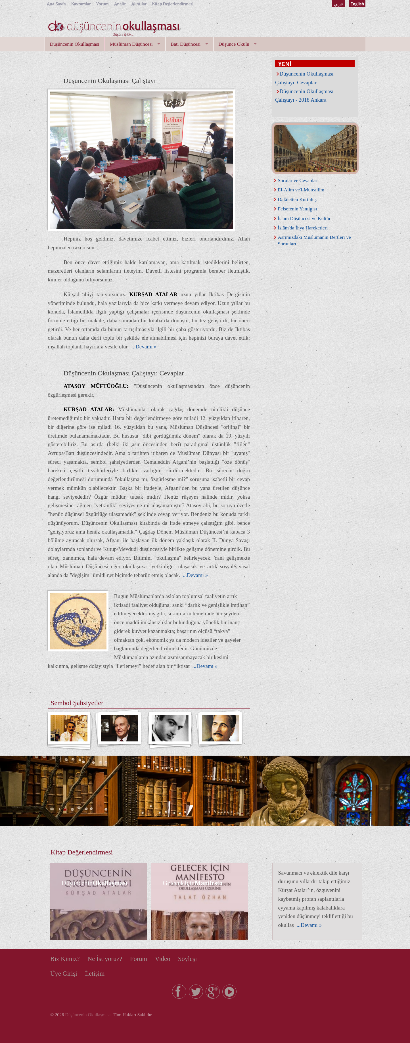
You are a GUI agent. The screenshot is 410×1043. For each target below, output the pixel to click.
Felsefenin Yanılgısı (297, 209)
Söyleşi (190, 959)
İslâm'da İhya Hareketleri (303, 228)
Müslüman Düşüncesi (132, 44)
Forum (140, 959)
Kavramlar (81, 4)
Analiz (121, 4)
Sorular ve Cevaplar (298, 180)
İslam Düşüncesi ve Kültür (304, 218)
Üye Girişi (64, 974)
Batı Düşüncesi (187, 44)
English (357, 4)
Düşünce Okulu (236, 44)
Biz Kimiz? (65, 959)
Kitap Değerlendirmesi (174, 4)
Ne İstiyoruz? (106, 959)
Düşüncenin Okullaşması (75, 44)
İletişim (95, 974)
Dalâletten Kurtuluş (297, 199)
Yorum (103, 4)
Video (164, 959)
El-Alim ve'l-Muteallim (301, 190)
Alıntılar (139, 4)
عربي (338, 4)
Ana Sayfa (56, 4)
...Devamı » (143, 347)
